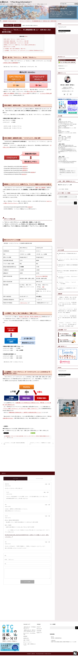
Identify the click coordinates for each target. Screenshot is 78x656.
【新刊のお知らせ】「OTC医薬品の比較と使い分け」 (67, 254)
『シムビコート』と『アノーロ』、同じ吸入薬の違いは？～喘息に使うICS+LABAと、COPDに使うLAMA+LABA (67, 304)
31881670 (25, 166)
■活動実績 (25, 636)
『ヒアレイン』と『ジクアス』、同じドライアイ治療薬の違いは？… (67, 260)
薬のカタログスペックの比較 (9, 46)
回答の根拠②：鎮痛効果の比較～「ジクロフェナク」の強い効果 (16, 42)
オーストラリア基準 (42, 276)
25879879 (25, 170)
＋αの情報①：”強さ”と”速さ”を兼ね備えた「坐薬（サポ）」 (15, 48)
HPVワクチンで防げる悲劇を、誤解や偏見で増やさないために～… (67, 271)
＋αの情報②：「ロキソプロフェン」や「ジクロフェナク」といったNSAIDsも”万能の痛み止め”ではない (23, 50)
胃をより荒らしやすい (32, 91)
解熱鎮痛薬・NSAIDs (7, 21)
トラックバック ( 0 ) (39, 478)
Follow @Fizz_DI (61, 32)
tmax (17, 436)
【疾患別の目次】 (61, 68)
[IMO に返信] (46, 504)
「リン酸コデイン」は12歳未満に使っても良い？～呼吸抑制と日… (67, 289)
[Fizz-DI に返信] (45, 492)
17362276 (30, 207)
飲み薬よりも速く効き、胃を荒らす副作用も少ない (30, 316)
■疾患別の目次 (26, 638)
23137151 (24, 174)
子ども (20, 93)
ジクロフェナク (13, 436)
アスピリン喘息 (25, 93)
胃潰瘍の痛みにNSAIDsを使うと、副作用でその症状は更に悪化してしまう (25, 412)
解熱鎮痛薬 (8, 436)
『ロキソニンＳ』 (23, 302)
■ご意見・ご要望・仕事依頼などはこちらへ (29, 645)
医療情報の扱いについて (62, 65)
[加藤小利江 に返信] (46, 484)
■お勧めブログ (39, 632)
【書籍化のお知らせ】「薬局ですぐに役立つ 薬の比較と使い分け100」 (30, 631)
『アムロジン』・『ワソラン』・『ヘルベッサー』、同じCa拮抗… (67, 283)
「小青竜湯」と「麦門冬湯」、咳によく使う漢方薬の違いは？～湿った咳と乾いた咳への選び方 (67, 298)
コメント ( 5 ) (15, 478)
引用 (49, 484)
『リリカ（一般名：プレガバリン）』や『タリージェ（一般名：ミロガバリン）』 (21, 408)
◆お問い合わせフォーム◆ (65, 184)
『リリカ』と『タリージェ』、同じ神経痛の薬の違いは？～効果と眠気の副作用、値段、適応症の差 (67, 318)
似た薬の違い (14, 21)
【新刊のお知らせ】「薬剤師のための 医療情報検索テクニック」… (68, 265)
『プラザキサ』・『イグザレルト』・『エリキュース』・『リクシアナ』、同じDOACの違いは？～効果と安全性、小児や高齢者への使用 (67, 324)
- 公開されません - (9, 559)
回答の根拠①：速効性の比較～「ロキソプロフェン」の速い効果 (16, 41)
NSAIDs (37, 436)
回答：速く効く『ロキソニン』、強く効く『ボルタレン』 (15, 39)
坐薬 (43, 286)
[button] (75, 653)
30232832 (33, 172)
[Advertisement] (15, 460)
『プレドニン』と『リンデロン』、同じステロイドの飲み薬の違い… (67, 277)
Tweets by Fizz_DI (62, 26)
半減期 (40, 436)
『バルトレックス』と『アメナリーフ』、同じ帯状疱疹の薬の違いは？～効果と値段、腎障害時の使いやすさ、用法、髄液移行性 (67, 311)
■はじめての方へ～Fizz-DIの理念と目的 (30, 634)
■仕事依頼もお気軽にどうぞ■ (67, 91)
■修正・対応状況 (26, 640)
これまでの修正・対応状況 (63, 189)
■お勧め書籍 (38, 630)
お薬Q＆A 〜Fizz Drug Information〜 (16, 2)
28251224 (25, 168)
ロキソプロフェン (32, 436)
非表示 (26, 36)
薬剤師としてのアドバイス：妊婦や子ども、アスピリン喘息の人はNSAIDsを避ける (20, 44)
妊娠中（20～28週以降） (9, 93)
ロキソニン (26, 436)
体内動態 (44, 436)
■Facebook (39, 628)
